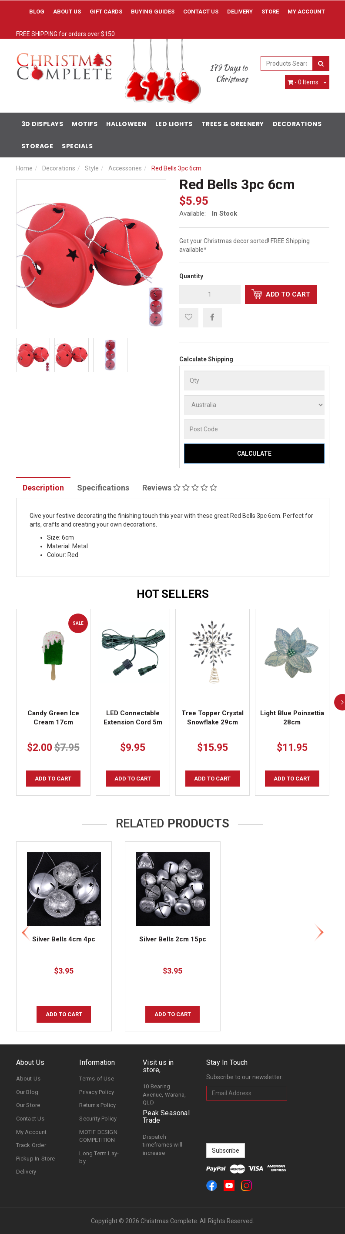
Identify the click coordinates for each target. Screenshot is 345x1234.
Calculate (254, 453)
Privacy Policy (96, 1092)
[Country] (254, 405)
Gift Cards (106, 11)
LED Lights (174, 124)
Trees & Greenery (232, 124)
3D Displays (42, 124)
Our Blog (27, 1092)
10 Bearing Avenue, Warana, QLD (164, 1094)
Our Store (28, 1105)
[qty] (210, 294)
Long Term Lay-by (99, 1157)
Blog (36, 11)
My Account (31, 1132)
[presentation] (272, 1122)
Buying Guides (152, 11)
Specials (77, 146)
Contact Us (200, 11)
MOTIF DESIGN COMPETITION (98, 1136)
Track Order (31, 1145)
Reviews (179, 487)
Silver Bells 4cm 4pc (63, 939)
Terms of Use (96, 1078)
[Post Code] (254, 429)
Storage (37, 146)
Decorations (297, 124)
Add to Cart (280, 294)
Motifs (84, 124)
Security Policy (98, 1118)
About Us (67, 11)
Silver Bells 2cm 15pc (172, 939)
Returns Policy (97, 1105)
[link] (211, 1185)
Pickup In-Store (35, 1158)
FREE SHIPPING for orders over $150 (65, 33)
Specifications (103, 487)
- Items (303, 82)
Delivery (240, 11)
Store (270, 11)
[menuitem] (212, 317)
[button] (188, 317)
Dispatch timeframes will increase (162, 1145)
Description (43, 487)
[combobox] (287, 63)
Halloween (126, 124)
